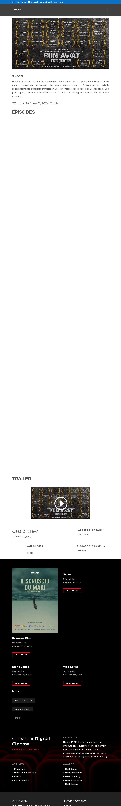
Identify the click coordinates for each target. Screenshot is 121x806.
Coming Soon (22, 709)
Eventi (17, 776)
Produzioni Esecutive (25, 772)
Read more (21, 655)
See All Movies (23, 700)
